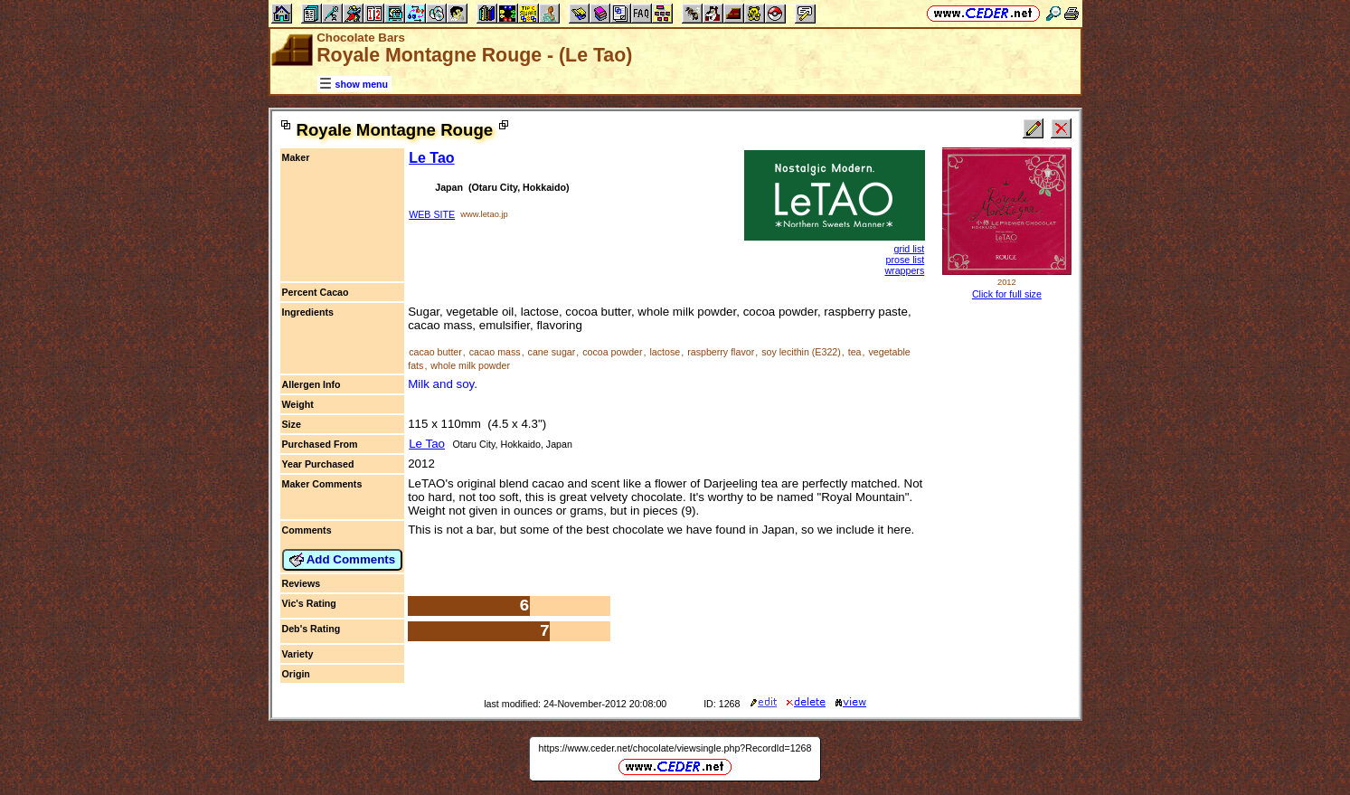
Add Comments (342, 560)
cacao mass (495, 351)
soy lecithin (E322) (801, 351)
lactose (665, 351)
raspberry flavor (720, 351)
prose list (905, 259)
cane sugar (552, 351)
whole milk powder (470, 365)
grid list (908, 248)
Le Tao (431, 158)
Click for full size (1007, 294)
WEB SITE (432, 214)
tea (855, 351)
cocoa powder (612, 351)
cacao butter (435, 351)
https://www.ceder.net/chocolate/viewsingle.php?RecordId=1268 (675, 748)
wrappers (904, 270)
